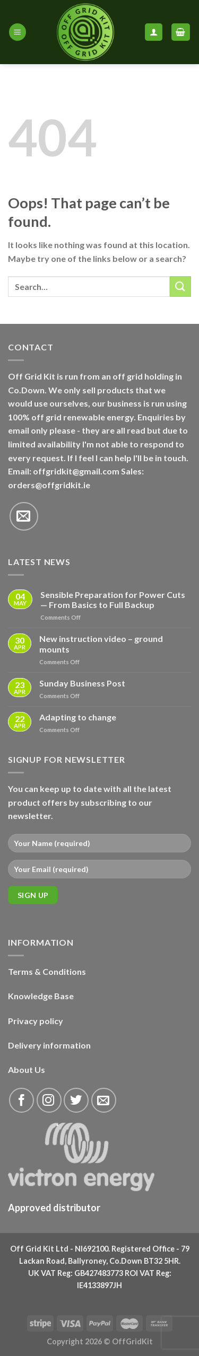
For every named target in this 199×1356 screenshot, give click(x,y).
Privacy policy (35, 1021)
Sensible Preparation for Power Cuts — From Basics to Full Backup (112, 599)
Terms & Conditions (47, 971)
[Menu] (17, 32)
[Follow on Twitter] (76, 1100)
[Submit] (180, 286)
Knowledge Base (41, 996)
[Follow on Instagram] (49, 1100)
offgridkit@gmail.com (76, 471)
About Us (26, 1069)
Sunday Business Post (82, 683)
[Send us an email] (24, 516)
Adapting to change (77, 717)
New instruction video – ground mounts (101, 643)
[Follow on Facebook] (21, 1100)
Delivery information (49, 1045)
